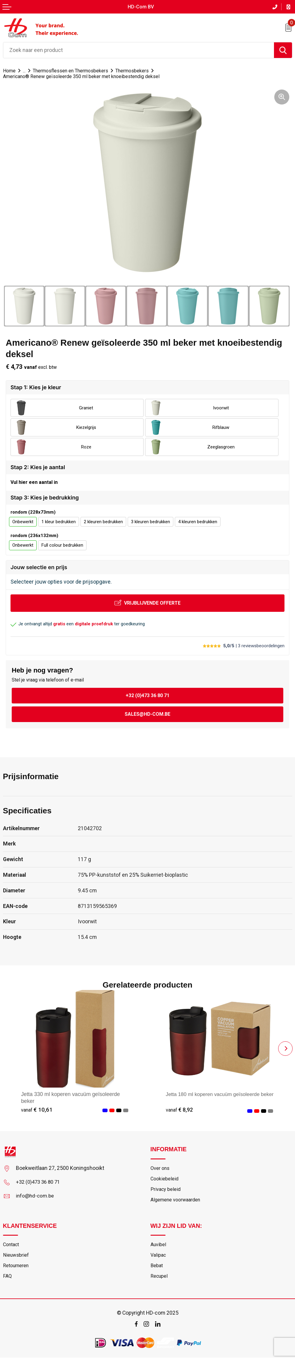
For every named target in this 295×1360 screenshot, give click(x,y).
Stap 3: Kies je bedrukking (45, 497)
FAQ (7, 1278)
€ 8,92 (180, 1110)
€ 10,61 (37, 1110)
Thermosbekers (137, 70)
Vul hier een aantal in (34, 482)
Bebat (157, 1267)
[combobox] (138, 50)
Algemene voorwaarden (177, 1201)
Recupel (159, 1278)
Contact (12, 1246)
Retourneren (17, 1267)
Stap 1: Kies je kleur (36, 387)
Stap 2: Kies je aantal (38, 467)
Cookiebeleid (165, 1179)
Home (10, 70)
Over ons (160, 1168)
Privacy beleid (166, 1190)
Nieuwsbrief (16, 1257)
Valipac (159, 1257)
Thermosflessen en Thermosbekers (74, 70)
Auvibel (159, 1246)
